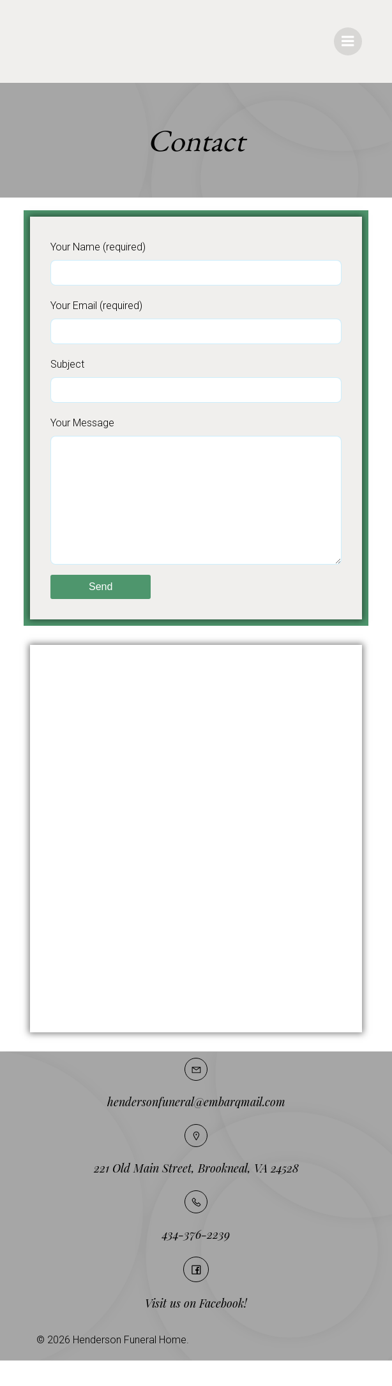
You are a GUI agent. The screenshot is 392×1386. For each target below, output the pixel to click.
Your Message (196, 503)
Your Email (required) (196, 322)
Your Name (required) (196, 263)
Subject (196, 380)
